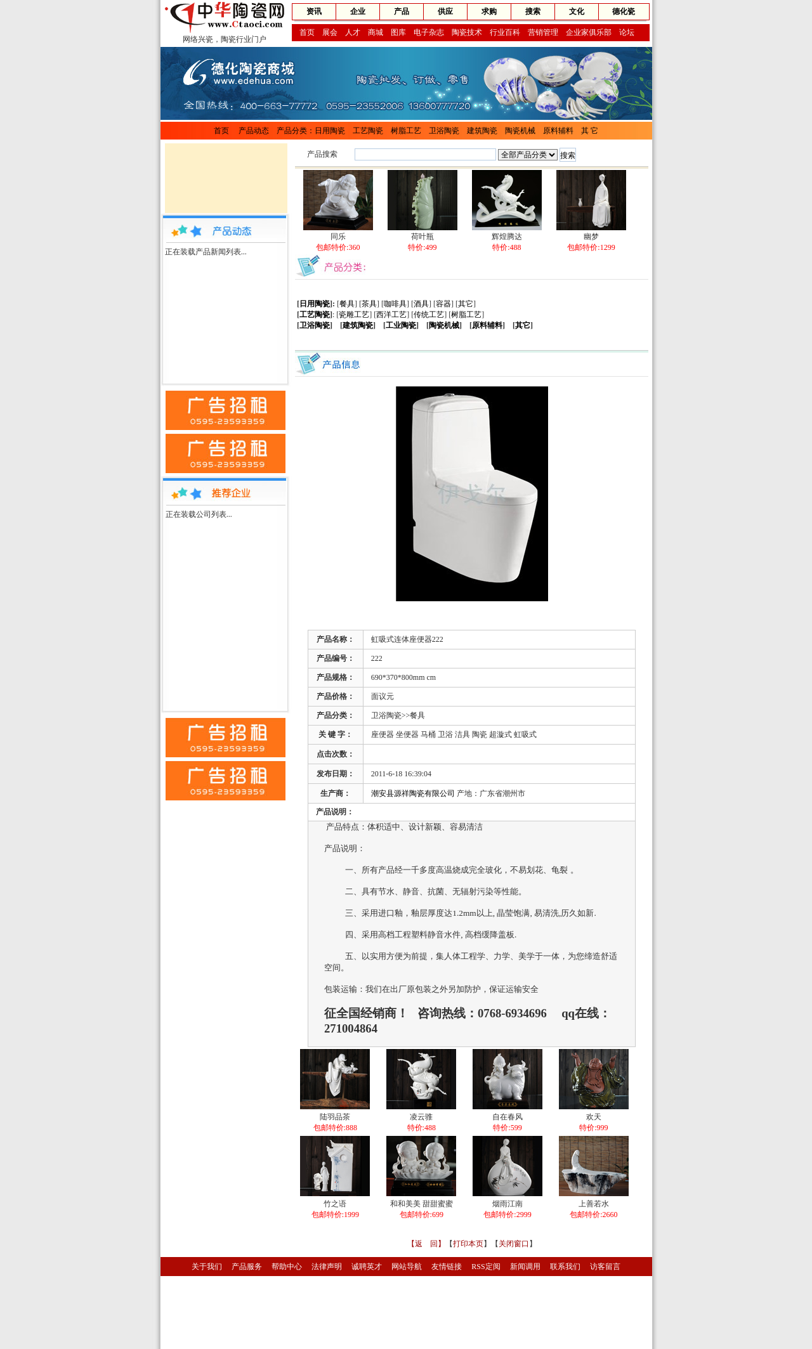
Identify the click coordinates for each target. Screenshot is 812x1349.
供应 (445, 11)
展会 (329, 32)
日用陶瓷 (330, 130)
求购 (489, 11)
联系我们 (565, 1266)
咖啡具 (395, 303)
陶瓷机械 (520, 130)
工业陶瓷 (401, 325)
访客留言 (605, 1266)
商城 (375, 32)
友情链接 (446, 1266)
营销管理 (543, 32)
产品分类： (296, 130)
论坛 (626, 32)
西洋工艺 (391, 314)
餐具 (347, 303)
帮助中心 (287, 1266)
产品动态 (254, 130)
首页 (307, 32)
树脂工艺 (406, 130)
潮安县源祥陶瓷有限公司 (413, 793)
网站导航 (406, 1266)
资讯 (314, 11)
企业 (357, 11)
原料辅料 (558, 130)
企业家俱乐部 (589, 32)
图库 (398, 32)
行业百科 (505, 32)
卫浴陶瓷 (444, 130)
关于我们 (207, 1266)
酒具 (421, 303)
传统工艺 (429, 314)
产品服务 (247, 1266)
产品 (401, 11)
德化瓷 (623, 11)
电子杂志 (429, 32)
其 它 (589, 130)
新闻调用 (525, 1266)
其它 (465, 303)
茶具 (369, 303)
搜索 (532, 11)
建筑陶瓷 (482, 130)
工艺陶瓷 (368, 130)
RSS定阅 (485, 1266)
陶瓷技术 (467, 32)
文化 (576, 11)
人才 (352, 32)
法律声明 (326, 1266)
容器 (443, 303)
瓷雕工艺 (354, 314)
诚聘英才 (366, 1266)
